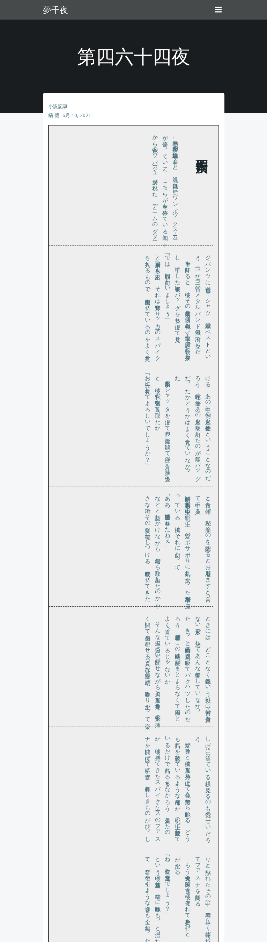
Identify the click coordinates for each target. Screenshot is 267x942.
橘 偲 (53, 115)
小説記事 (58, 106)
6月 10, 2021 (76, 115)
